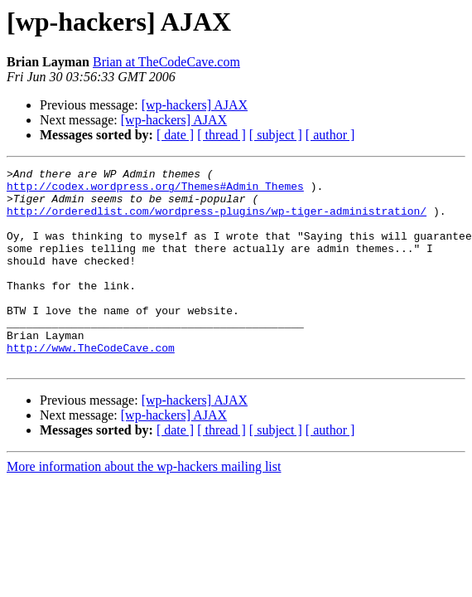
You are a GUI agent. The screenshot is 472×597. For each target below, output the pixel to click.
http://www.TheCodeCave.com (91, 384)
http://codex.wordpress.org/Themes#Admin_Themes (155, 190)
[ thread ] (221, 135)
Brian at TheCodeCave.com (166, 62)
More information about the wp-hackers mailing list (144, 506)
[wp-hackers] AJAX (195, 105)
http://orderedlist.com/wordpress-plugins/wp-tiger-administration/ (216, 220)
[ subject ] (275, 135)
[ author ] (330, 135)
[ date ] (175, 135)
